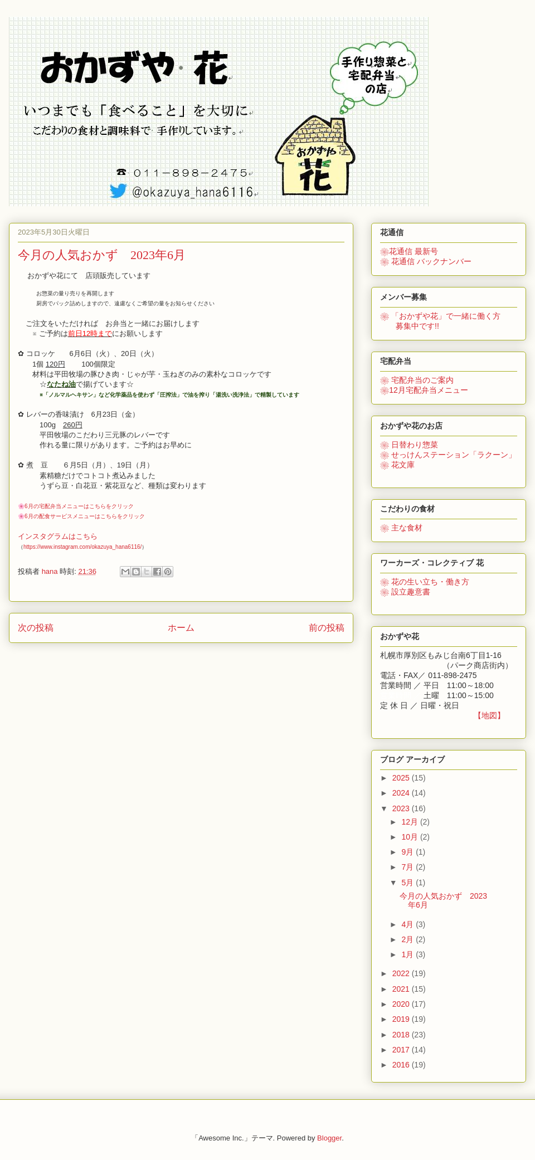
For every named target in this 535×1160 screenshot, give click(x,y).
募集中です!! (409, 325)
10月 (410, 836)
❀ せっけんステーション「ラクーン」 (448, 454)
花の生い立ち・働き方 (424, 581)
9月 (408, 851)
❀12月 (424, 390)
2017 (402, 1049)
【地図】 (489, 715)
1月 (408, 954)
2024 (402, 792)
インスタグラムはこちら (58, 536)
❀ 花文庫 (397, 464)
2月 (408, 939)
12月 (410, 821)
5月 (408, 882)
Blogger (329, 1138)
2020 (402, 1004)
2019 (402, 1019)
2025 (402, 777)
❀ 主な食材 (401, 527)
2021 (402, 988)
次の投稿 (36, 627)
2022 (402, 973)
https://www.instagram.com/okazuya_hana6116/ (82, 547)
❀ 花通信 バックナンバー (425, 261)
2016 (402, 1064)
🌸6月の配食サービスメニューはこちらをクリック (81, 516)
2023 (402, 808)
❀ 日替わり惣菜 (409, 444)
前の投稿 (326, 627)
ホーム (181, 627)
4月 (408, 924)
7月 (408, 866)
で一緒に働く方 (440, 315)
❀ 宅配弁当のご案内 (417, 380)
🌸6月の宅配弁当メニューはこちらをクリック (76, 506)
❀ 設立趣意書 (405, 591)
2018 (402, 1034)
